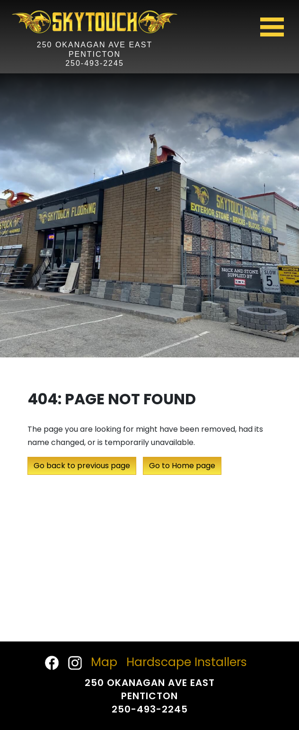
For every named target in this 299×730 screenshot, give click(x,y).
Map (104, 662)
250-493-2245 (94, 63)
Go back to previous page (82, 465)
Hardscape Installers (186, 662)
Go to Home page (182, 465)
